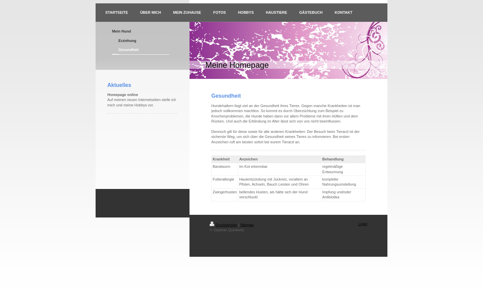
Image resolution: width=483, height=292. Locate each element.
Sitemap (247, 225)
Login (362, 224)
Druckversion (223, 225)
